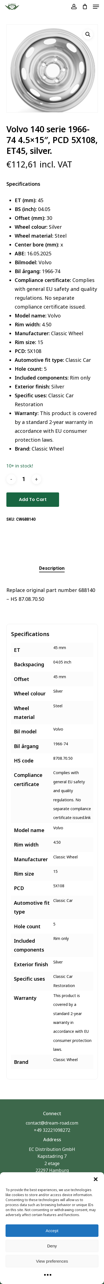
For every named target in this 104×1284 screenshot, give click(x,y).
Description (52, 568)
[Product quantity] (23, 479)
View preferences (52, 1261)
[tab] (52, 568)
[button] (95, 1179)
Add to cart (33, 499)
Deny (52, 1246)
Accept (52, 1230)
